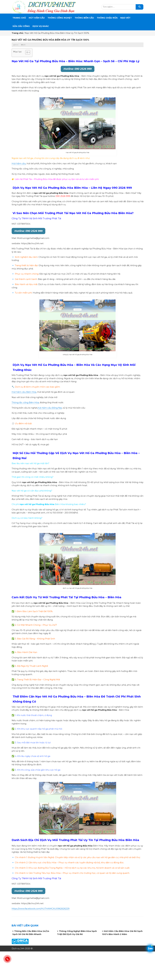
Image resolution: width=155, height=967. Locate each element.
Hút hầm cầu (19, 163)
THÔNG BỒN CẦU (84, 17)
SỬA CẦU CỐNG (21, 26)
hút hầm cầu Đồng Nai (50, 407)
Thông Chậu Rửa (107, 17)
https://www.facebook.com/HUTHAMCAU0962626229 (40, 908)
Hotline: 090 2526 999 (78, 68)
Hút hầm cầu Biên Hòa (24, 392)
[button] (26, 52)
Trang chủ (19, 17)
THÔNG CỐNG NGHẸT (60, 17)
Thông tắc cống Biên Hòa (25, 402)
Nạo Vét (125, 17)
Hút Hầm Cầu (37, 17)
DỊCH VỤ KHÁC (41, 26)
